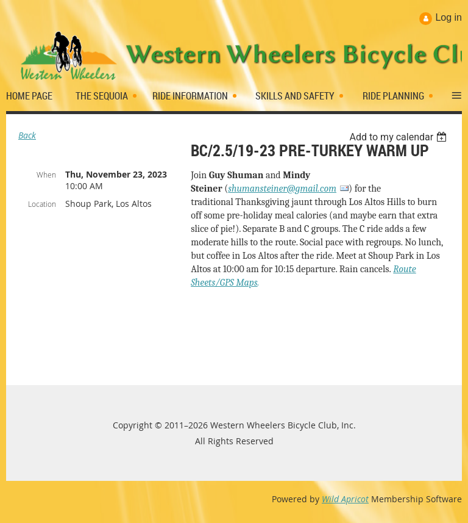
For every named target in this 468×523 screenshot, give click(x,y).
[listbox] (399, 137)
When (46, 174)
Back (27, 135)
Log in (448, 17)
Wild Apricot (345, 499)
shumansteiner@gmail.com (282, 188)
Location (42, 204)
